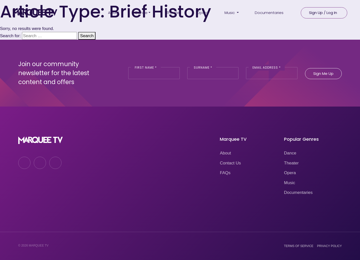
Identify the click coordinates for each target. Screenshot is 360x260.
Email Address (266, 67)
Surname (203, 67)
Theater (291, 163)
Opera (290, 172)
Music (289, 182)
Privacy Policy (329, 246)
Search (87, 35)
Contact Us (230, 163)
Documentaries (298, 192)
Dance (290, 153)
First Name (146, 67)
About (225, 153)
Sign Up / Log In (323, 12)
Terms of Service (299, 246)
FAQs (225, 172)
